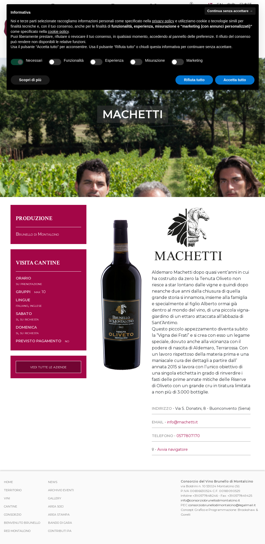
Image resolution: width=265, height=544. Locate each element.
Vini (7, 498)
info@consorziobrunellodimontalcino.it (210, 500)
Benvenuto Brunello (22, 523)
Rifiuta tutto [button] (194, 80)
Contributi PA (59, 531)
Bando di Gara (60, 523)
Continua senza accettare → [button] (230, 11)
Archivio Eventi (61, 490)
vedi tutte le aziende (48, 366)
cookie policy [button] (58, 31)
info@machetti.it (182, 422)
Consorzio (12, 514)
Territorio (13, 490)
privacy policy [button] (163, 21)
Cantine (10, 506)
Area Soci (56, 506)
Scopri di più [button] (30, 80)
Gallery (54, 498)
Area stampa (59, 514)
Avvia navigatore (172, 449)
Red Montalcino (17, 531)
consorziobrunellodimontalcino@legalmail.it (222, 505)
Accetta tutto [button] (235, 80)
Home (8, 482)
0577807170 (188, 435)
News (52, 482)
